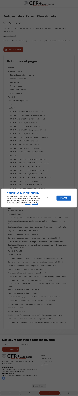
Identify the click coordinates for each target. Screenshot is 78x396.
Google (27, 204)
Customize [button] (49, 198)
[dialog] (39, 198)
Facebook (35, 204)
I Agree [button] (63, 198)
